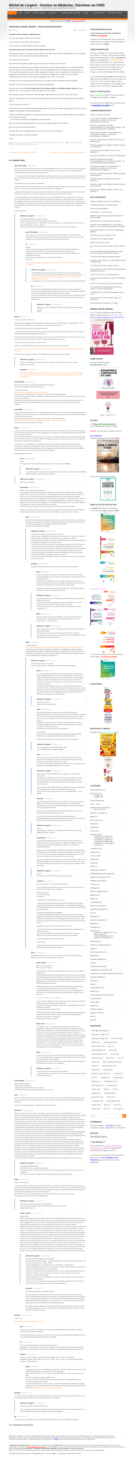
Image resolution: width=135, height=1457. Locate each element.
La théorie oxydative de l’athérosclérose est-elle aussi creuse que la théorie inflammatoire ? (106, 252)
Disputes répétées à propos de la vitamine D (107, 146)
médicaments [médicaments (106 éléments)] (110, 1081)
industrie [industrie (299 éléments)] (108, 1070)
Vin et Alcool (109, 1436)
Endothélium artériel (97, 870)
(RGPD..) (78, 1453)
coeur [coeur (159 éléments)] (110, 1058)
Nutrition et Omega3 (15, 1436)
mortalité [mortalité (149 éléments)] (118, 1077)
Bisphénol (93, 827)
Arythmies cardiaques (97, 813)
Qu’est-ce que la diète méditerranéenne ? (59, 1436)
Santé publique (54, 143)
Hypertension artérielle (98, 909)
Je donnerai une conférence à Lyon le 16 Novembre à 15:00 (107, 279)
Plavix (92, 963)
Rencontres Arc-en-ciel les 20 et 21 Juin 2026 (105, 221)
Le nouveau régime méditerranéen (34, 1436)
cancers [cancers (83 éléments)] (113, 1050)
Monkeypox (94, 927)
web (91, 1020)
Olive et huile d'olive (97, 952)
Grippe (92, 899)
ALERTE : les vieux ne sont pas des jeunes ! (104, 274)
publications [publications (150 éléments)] (97, 1097)
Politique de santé (43, 143)
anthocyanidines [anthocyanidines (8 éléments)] (110, 1042)
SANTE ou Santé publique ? (99, 208)
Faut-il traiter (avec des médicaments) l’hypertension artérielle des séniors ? (108, 270)
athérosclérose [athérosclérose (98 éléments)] (98, 1046)
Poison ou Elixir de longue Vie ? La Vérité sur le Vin (89, 1436)
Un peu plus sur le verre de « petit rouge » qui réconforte (105, 298)
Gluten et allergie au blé (98, 891)
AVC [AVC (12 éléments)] (111, 1046)
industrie (22, 144)
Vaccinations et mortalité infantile (101, 239)
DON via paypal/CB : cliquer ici (103, 97)
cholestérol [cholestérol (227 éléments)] (97, 1058)
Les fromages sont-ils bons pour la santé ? (104, 266)
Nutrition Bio (94, 941)
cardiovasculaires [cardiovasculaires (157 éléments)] (99, 1054)
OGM (92, 949)
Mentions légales (51, 1453)
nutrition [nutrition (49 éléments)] (95, 1089)
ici (114, 103)
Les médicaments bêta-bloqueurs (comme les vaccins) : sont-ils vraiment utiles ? (106, 288)
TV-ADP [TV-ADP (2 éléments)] (117, 1105)
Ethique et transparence (30, 143)
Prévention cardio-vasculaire (70, 13)
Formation (93, 884)
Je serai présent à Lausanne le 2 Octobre (104, 303)
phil (15, 1095)
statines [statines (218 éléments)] (96, 1105)
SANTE (27, 13)
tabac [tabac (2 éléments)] (107, 1105)
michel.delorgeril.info (24, 1453)
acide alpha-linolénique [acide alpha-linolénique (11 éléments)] (100, 1031)
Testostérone (94, 998)
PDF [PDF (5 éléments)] (115, 1089)
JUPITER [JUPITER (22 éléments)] (118, 1074)
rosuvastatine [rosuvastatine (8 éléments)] (97, 1101)
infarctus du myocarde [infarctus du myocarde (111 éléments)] (101, 1074)
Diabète (93, 859)
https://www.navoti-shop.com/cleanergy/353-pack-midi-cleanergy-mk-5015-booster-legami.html (54, 647)
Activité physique (96, 800)
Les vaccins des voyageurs (99, 510)
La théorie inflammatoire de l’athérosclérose (105, 257)
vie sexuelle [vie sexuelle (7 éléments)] (118, 1109)
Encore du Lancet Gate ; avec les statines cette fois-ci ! (108, 247)
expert (17, 144)
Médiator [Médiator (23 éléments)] (96, 1081)
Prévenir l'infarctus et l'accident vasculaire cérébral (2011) (77, 1439)
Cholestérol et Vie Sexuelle (103, 843)
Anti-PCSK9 (98, 809)
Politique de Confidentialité (67, 1453)
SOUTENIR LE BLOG (115, 13)
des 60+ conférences (117, 1128)
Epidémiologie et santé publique (101, 874)
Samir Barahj (19, 1081)
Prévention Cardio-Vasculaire (100, 362)
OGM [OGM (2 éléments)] (106, 1089)
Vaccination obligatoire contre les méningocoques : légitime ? (107, 231)
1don (99, 86)
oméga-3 (97, 795)
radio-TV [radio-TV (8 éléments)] (111, 1097)
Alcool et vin (98, 934)
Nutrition (93, 931)
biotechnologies (72, 143)
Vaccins (62, 143)
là (119, 103)
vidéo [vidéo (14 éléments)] (106, 1109)
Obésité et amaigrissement (99, 945)
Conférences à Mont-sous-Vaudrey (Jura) (107, 140)
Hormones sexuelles (97, 906)
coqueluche (94, 852)
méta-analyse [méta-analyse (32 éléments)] (97, 1085)
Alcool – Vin (94, 804)
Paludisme (93, 956)
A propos (12, 13)
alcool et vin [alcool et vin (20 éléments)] (116, 1038)
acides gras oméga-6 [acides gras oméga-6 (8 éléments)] (99, 1038)
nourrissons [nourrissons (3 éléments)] (112, 1085)
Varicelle (93, 1006)
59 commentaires (80, 30)
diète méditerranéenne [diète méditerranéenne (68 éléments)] (112, 1062)
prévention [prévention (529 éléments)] (109, 1093)
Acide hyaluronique (96, 790)
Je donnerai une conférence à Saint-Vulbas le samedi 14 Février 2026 (108, 261)
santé (92, 984)
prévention (29, 144)
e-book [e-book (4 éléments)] (94, 1066)
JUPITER (97, 845)
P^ (10, 16)
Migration (93, 923)
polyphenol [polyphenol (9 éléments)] (96, 1093)
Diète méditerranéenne (102, 936)
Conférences (94, 849)
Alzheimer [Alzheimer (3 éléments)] (95, 1042)
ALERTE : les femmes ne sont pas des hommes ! (106, 283)
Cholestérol (94, 834)
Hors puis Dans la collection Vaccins (109, 431)
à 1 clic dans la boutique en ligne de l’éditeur (107, 313)
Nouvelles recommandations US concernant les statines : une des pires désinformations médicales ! (106, 120)
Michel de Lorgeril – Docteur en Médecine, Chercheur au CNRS (57, 5)
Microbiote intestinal (97, 920)
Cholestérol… (53, 13)
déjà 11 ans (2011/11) (108, 408)
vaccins (35, 144)
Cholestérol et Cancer (101, 836)
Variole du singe (95, 1009)
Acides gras (94, 793)
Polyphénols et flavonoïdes (99, 970)
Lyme (92, 913)
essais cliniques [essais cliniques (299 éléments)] (109, 1066)
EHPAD (92, 866)
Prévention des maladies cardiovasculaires (104, 973)
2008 (20, 13)
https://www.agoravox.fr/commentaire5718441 (48, 1388)
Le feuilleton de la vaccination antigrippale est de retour (106, 293)
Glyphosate (94, 895)
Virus (91, 1016)
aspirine (92, 817)
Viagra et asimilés (96, 1013)
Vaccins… (86, 13)
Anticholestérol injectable (98, 808)
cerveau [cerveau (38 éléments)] (114, 1054)
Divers (92, 863)
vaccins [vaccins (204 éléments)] (95, 1109)
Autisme (93, 824)
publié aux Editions (96, 315)
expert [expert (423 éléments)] (95, 1070)
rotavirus (93, 981)
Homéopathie (95, 902)
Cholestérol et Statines (102, 841)
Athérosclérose (95, 820)
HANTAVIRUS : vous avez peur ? (101, 212)
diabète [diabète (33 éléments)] (95, 1062)
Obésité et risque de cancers (100, 242)
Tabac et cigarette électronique (100, 995)
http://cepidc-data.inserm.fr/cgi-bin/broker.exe (28, 1321)
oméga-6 (97, 797)
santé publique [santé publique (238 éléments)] (113, 1101)
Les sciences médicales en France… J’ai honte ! (23, 152)
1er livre (94, 654)
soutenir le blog (109, 95)
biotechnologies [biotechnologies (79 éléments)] (98, 1050)
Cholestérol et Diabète (102, 840)
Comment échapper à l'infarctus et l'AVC (41, 1439)
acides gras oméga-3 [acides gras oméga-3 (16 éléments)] (100, 1034)
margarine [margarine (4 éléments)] (105, 1077)
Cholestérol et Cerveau (102, 838)
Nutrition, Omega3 (39, 13)
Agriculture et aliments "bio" (103, 932)
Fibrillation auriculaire (97, 881)
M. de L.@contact (99, 13)
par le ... (105, 44)
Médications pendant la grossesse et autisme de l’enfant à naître (106, 216)
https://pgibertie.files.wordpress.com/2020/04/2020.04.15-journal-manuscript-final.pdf (40, 420)
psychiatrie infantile (96, 977)
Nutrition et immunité (101, 938)
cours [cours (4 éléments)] (120, 1058)
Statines (93, 991)
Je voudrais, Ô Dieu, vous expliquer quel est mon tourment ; (68, 152)
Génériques (94, 888)
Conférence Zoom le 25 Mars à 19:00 (103, 235)
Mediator (93, 916)
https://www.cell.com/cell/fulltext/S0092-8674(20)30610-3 (31, 392)
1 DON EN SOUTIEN (103, 115)
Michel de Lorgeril (15, 143)
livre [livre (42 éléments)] (94, 1077)
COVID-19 (93, 856)
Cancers (93, 831)
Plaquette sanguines (97, 959)
